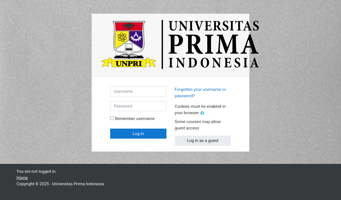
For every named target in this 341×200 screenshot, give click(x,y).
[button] (203, 113)
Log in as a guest (202, 140)
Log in (138, 133)
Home (22, 177)
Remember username (135, 118)
